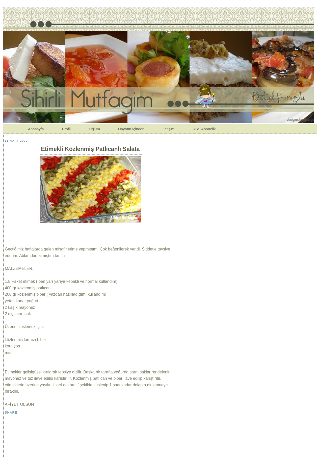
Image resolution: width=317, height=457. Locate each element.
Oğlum (94, 129)
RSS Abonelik (204, 129)
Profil (66, 129)
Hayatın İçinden (131, 129)
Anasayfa (36, 129)
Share (11, 412)
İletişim (168, 129)
